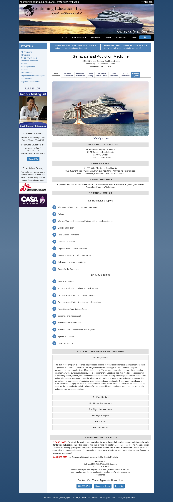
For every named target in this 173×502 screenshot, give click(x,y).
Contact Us (33, 159)
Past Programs (105, 497)
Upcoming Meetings (60, 497)
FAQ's (78, 497)
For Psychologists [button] (100, 415)
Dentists (24, 70)
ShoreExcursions (125, 75)
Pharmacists (26, 73)
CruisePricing (90, 75)
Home (63, 37)
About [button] (108, 37)
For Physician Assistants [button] (100, 409)
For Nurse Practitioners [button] (100, 403)
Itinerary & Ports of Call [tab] (80, 75)
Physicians (25, 55)
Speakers (95, 497)
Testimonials (95, 37)
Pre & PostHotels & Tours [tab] (101, 75)
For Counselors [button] (100, 427)
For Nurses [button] (100, 421)
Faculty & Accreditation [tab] (67, 75)
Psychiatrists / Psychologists (33, 76)
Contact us (131, 497)
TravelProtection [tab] (114, 75)
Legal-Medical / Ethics (30, 82)
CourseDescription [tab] (55, 75)
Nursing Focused (28, 67)
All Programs (26, 52)
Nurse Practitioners (29, 58)
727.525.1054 (33, 88)
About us (71, 497)
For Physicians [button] (100, 357)
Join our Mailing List (119, 497)
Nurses (24, 64)
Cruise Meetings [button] (78, 37)
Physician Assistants (29, 61)
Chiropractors (26, 79)
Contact (134, 37)
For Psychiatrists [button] (101, 397)
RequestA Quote (135, 75)
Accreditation (121, 37)
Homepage (47, 497)
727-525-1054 (147, 2)
